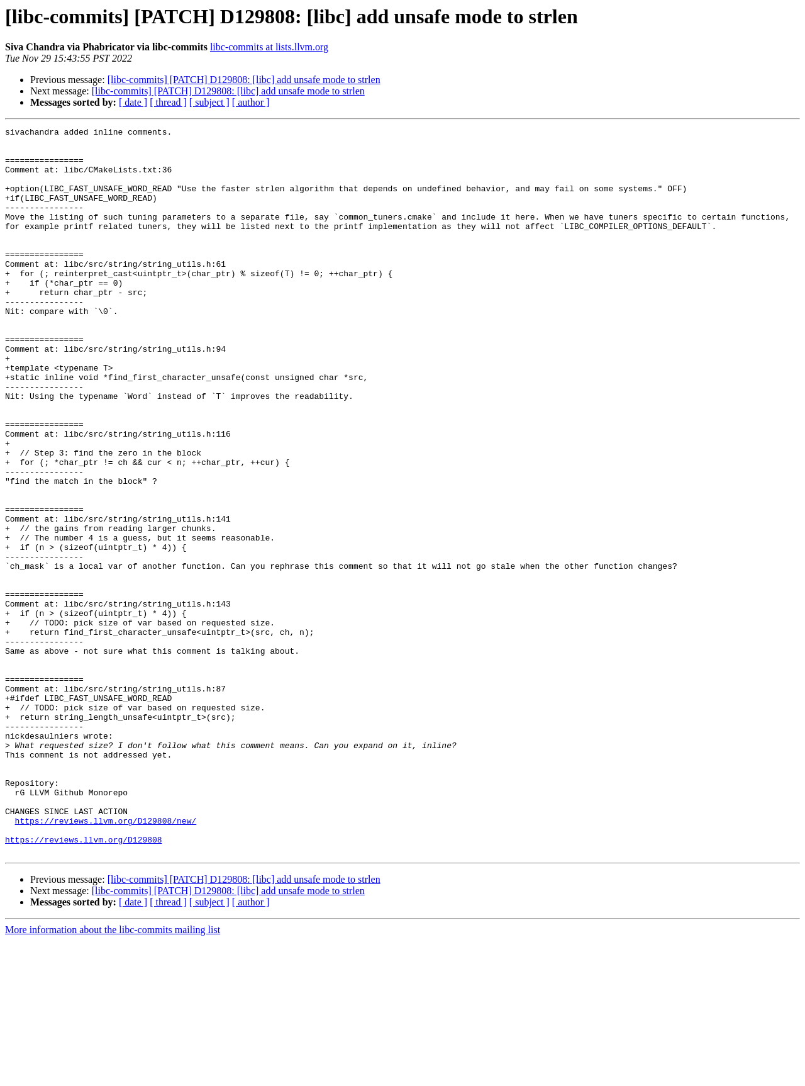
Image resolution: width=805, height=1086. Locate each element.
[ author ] (251, 102)
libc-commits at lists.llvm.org (269, 47)
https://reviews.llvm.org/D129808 (83, 982)
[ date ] (133, 102)
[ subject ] (209, 102)
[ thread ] (168, 102)
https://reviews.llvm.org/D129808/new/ (106, 960)
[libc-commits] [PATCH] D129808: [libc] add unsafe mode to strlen (244, 79)
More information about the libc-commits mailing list (112, 1075)
